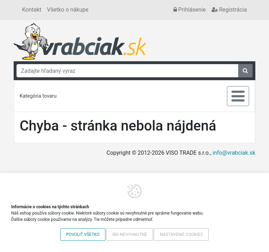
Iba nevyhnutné (129, 234)
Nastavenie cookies (181, 234)
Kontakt (31, 9)
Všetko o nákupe (67, 9)
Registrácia (229, 9)
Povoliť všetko (82, 234)
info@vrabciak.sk (234, 152)
